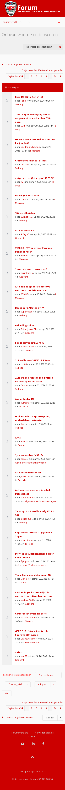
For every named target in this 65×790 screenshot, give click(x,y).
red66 (24, 364)
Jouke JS (25, 476)
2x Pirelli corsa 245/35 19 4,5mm (32, 360)
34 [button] (55, 76)
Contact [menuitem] (32, 736)
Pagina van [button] (15, 76)
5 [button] (46, 76)
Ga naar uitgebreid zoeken (18, 64)
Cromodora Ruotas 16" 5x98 (30, 160)
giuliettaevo (27, 272)
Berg (23, 423)
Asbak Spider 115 (24, 398)
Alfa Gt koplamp (24, 230)
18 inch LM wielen (25, 213)
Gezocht (19, 238)
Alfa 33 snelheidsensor (28, 472)
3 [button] (36, 76)
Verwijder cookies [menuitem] (44, 732)
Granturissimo (28, 638)
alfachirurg (26, 540)
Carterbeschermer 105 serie (31, 613)
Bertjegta (25, 255)
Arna (18, 437)
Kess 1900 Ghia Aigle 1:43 (29, 96)
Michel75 (25, 578)
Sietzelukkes (27, 497)
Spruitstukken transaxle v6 (31, 269)
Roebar (24, 441)
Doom (24, 385)
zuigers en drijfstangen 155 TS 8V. (34, 178)
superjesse (26, 311)
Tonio (23, 100)
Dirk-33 (24, 164)
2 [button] (31, 76)
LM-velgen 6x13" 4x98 (27, 195)
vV (22, 181)
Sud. (23, 125)
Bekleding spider (25, 325)
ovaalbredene (28, 617)
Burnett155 (26, 216)
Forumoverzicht (9, 22)
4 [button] (41, 76)
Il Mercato (35, 150)
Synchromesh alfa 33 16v (29, 455)
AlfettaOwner (28, 346)
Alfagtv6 (25, 234)
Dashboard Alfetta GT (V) (29, 307)
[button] (60, 76)
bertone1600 (27, 599)
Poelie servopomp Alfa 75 (29, 342)
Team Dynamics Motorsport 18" (33, 574)
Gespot (21, 445)
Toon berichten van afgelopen (32, 675)
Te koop (19, 104)
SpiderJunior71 (28, 329)
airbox (19, 652)
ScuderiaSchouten (30, 146)
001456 (24, 294)
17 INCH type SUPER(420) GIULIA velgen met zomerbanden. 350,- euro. (33, 118)
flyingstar (25, 402)
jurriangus (26, 518)
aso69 (24, 656)
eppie (24, 458)
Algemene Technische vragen (30, 462)
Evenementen (32, 642)
